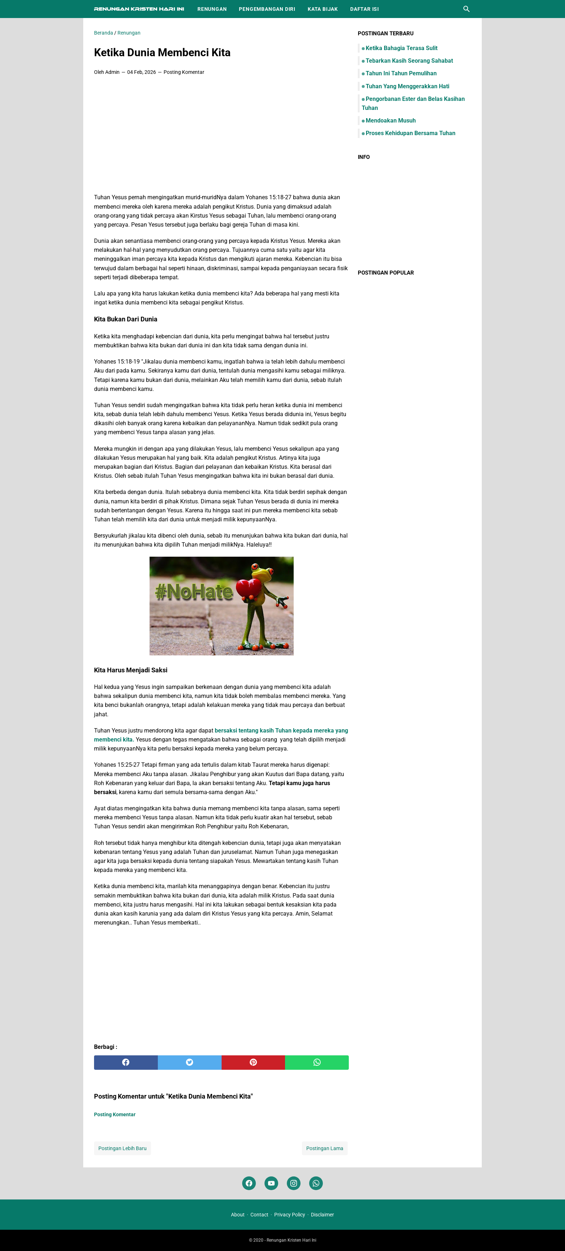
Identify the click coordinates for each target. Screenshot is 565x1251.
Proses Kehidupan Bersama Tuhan (410, 133)
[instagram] (294, 1183)
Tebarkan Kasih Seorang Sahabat (409, 60)
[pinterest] (253, 1062)
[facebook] (126, 1062)
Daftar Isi (364, 9)
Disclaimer (322, 1214)
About (238, 1214)
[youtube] (271, 1183)
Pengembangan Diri (267, 9)
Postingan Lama (324, 1148)
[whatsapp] (317, 1062)
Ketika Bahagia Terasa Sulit (401, 48)
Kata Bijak (323, 9)
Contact (259, 1214)
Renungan (212, 9)
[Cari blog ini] (466, 9)
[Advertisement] (221, 135)
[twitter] (190, 1062)
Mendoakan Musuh (391, 120)
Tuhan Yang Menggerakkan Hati (407, 86)
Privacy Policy (289, 1214)
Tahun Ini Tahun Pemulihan (401, 73)
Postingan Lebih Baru (122, 1148)
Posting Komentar (184, 72)
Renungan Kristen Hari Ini (291, 1240)
